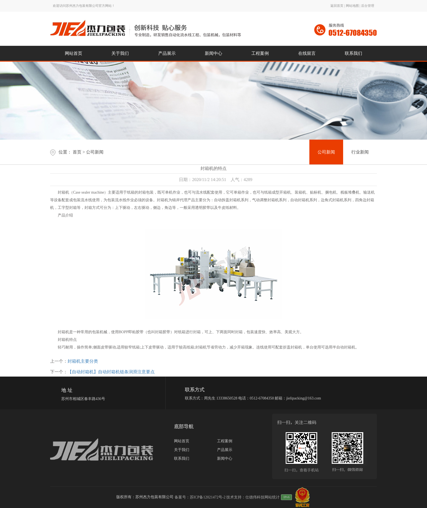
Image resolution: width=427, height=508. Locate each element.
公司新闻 (94, 152)
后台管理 (367, 6)
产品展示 (224, 450)
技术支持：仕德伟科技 (245, 497)
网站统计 (272, 497)
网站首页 (181, 441)
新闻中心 (224, 458)
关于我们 (181, 450)
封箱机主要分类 (83, 361)
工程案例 (224, 441)
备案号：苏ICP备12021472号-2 (200, 497)
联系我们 (181, 458)
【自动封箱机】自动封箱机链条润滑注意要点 (111, 371)
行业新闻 (360, 152)
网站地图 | (353, 6)
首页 (77, 152)
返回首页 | (338, 6)
